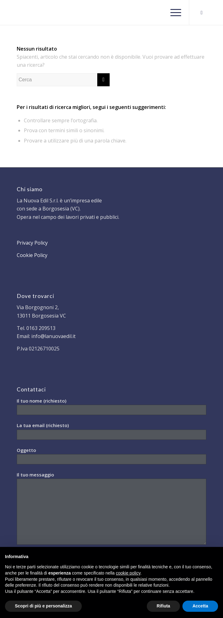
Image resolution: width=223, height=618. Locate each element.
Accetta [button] (200, 605)
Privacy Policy (32, 242)
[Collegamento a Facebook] (201, 12)
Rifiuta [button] (163, 605)
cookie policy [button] (128, 573)
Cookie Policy (32, 255)
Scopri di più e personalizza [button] (43, 605)
